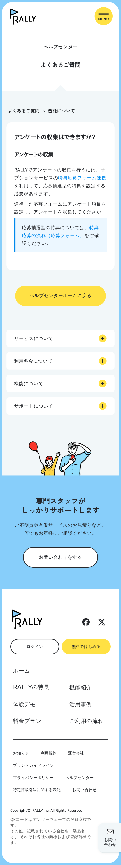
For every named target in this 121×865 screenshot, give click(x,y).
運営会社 (76, 753)
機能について (61, 110)
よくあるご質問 (24, 110)
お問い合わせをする (60, 557)
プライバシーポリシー (33, 777)
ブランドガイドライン (33, 765)
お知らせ (21, 753)
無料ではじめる (86, 646)
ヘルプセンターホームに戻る (60, 295)
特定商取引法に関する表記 (37, 789)
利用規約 (49, 753)
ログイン (34, 646)
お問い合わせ (84, 789)
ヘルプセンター (79, 777)
